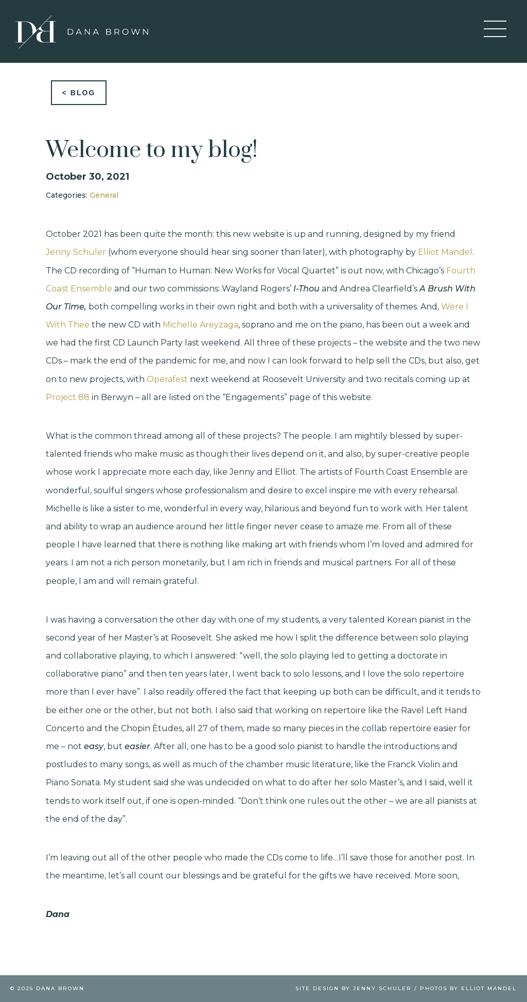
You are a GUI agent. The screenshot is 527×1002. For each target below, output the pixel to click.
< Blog (79, 93)
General (104, 195)
